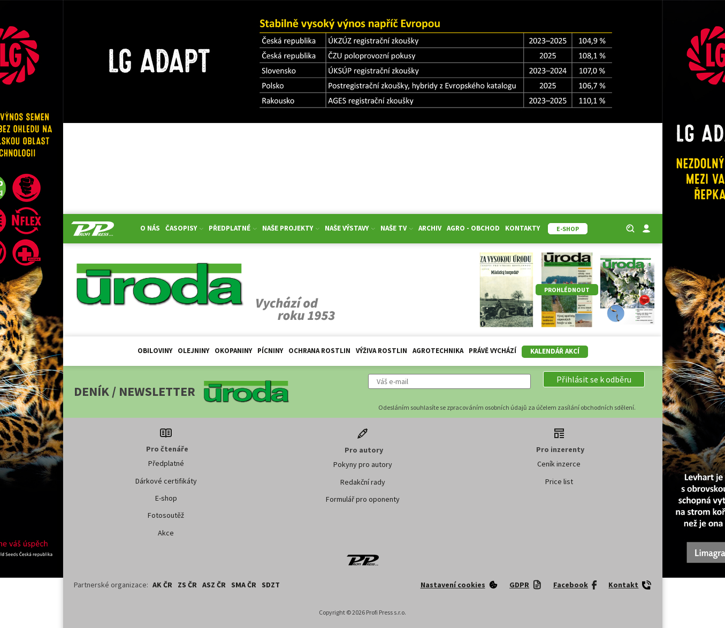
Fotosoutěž (166, 515)
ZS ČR (187, 584)
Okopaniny (233, 350)
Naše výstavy (350, 228)
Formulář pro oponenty (363, 499)
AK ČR (162, 584)
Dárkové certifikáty (166, 481)
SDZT (271, 584)
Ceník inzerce (559, 464)
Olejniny (193, 350)
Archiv (429, 228)
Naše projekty (290, 228)
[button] (594, 379)
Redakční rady (362, 482)
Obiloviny (155, 350)
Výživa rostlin (381, 350)
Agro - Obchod (473, 228)
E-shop (166, 498)
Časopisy (184, 228)
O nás (150, 228)
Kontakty (522, 228)
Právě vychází (492, 350)
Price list (559, 481)
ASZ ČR (214, 584)
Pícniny (270, 350)
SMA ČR (243, 584)
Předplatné (233, 228)
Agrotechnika (438, 350)
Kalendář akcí (554, 351)
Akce (166, 533)
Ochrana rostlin (319, 350)
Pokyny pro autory (362, 464)
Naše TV (396, 228)
